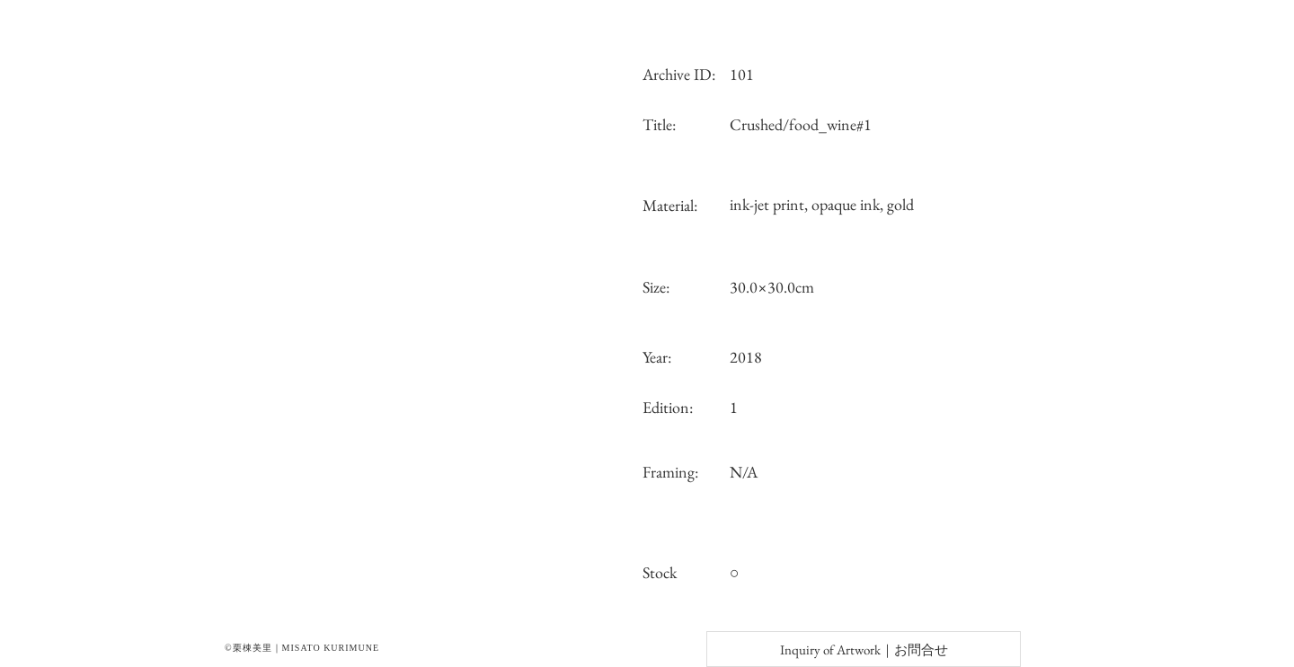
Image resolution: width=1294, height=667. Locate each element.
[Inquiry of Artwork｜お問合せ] (863, 649)
